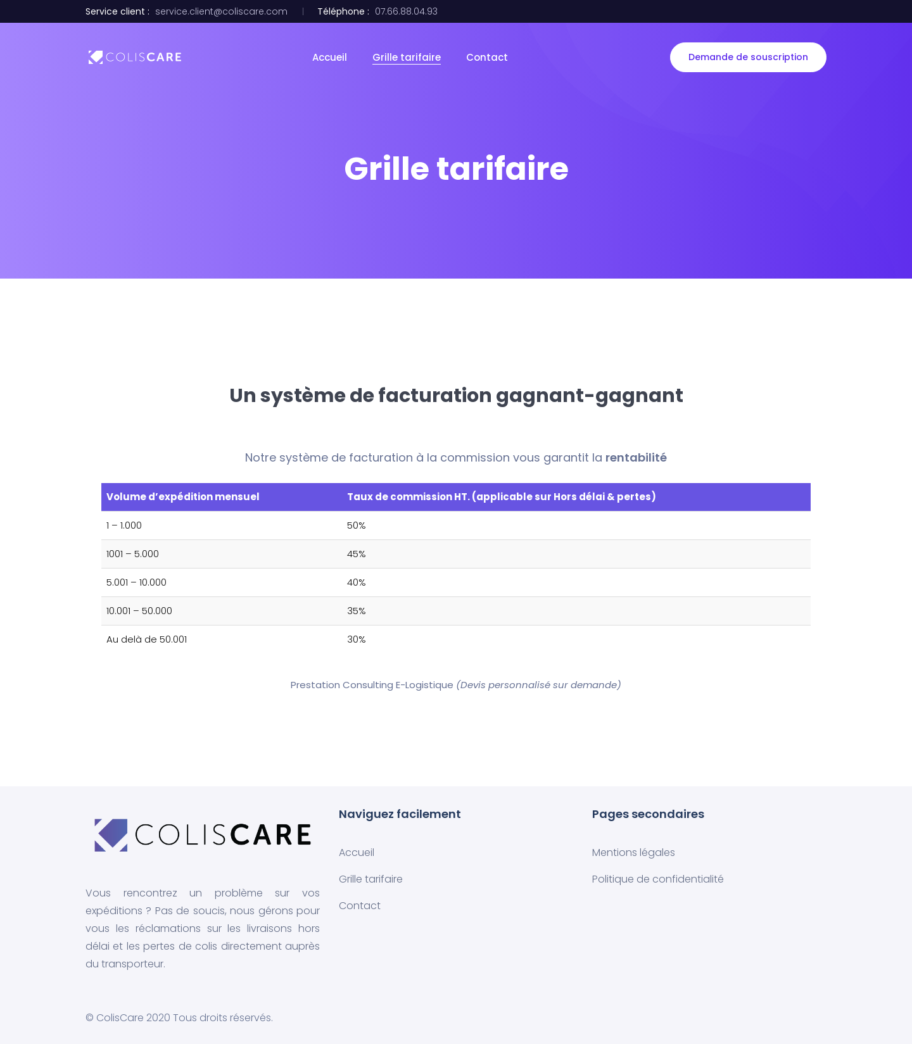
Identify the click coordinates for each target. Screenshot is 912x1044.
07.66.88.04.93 (406, 11)
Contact (487, 57)
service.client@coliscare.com (221, 11)
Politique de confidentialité (658, 879)
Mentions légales (633, 852)
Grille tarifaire (406, 57)
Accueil (329, 57)
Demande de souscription (748, 57)
